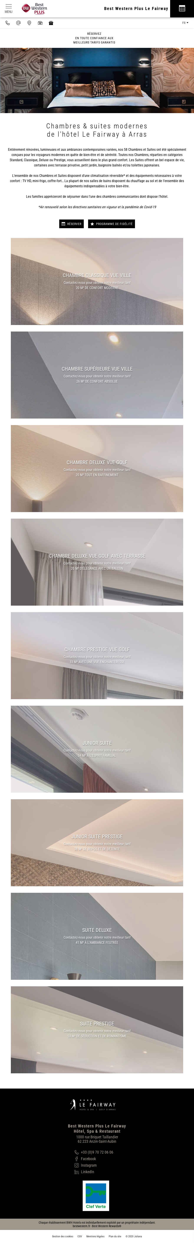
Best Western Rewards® (106, 1226)
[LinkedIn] (93, 1172)
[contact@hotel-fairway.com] (18, 22)
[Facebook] (93, 1159)
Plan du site (115, 1236)
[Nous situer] (29, 22)
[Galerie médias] (40, 22)
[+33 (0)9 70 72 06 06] (93, 1152)
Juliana (138, 1236)
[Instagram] (93, 1165)
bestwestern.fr (81, 1226)
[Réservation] (182, 8)
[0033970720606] (7, 22)
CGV (79, 1236)
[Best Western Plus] (32, 9)
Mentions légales (95, 1236)
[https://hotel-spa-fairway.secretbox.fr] (51, 22)
